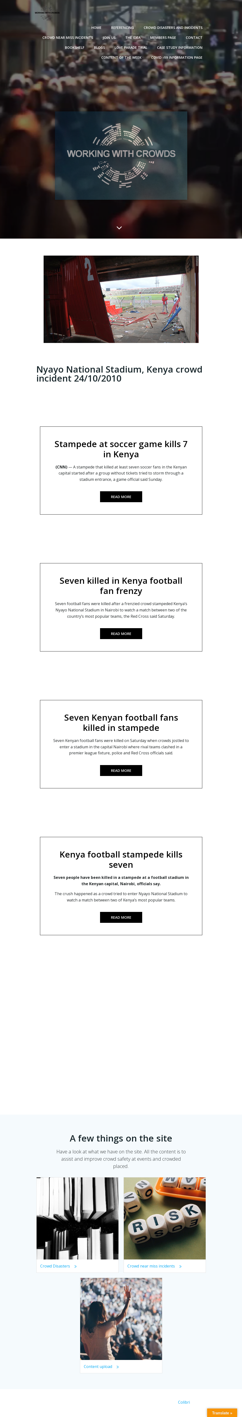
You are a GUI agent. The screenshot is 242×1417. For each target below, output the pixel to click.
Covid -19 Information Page (177, 56)
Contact (195, 36)
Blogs (100, 46)
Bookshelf (75, 46)
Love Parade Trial (132, 46)
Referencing (123, 27)
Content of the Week (122, 56)
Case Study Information (180, 46)
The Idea (133, 36)
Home (97, 27)
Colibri (184, 1404)
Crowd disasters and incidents (174, 27)
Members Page (164, 36)
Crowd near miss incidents (68, 36)
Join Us (110, 36)
